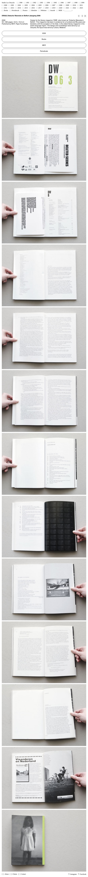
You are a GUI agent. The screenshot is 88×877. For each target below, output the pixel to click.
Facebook (83, 874)
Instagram (73, 874)
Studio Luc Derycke (8, 2)
